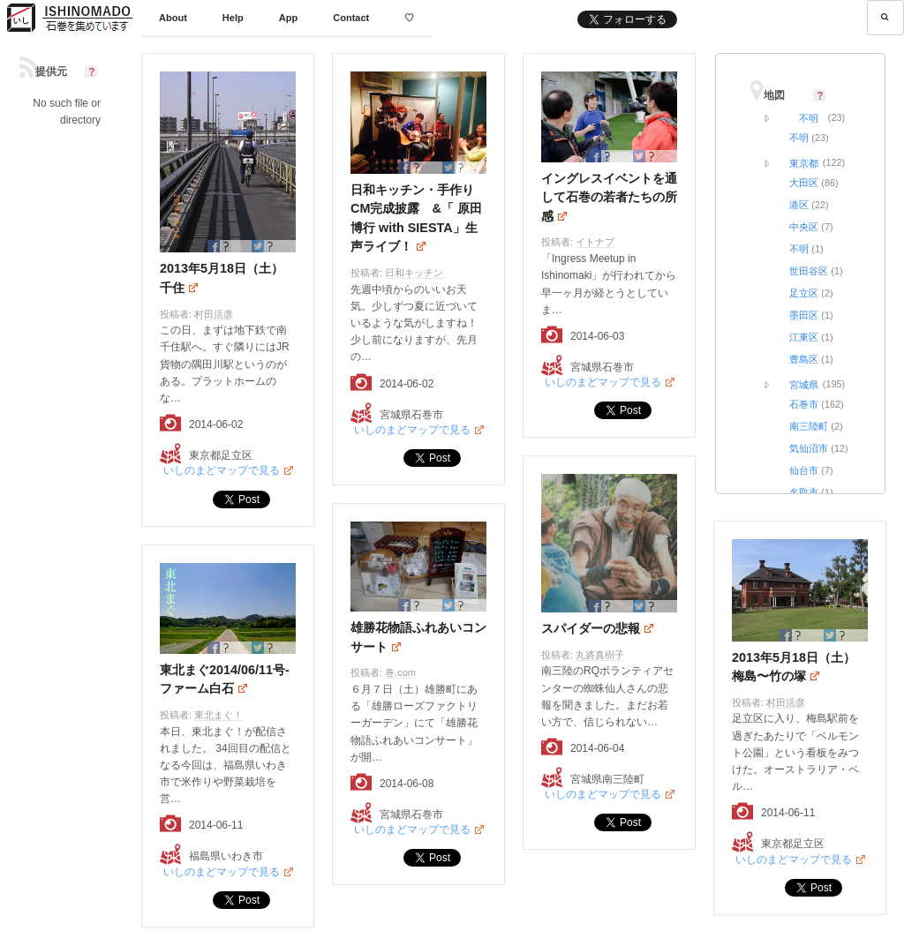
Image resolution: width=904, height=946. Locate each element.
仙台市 (803, 470)
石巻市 (803, 404)
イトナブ (595, 241)
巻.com (400, 672)
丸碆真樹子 (600, 654)
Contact (351, 17)
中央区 (803, 226)
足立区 (803, 293)
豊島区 (803, 359)
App (288, 17)
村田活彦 (213, 314)
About (173, 17)
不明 (808, 118)
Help (233, 17)
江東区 (803, 337)
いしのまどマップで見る (221, 470)
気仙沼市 (808, 448)
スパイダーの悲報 (590, 628)
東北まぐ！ (218, 715)
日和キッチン (414, 272)
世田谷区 (808, 271)
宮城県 (803, 384)
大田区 (803, 182)
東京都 (803, 163)
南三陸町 (808, 426)
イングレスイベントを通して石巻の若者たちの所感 (609, 197)
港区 (799, 204)
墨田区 (803, 315)
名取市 (803, 492)
